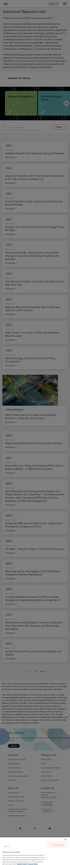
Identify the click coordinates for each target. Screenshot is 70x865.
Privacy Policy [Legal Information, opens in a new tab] (32, 864)
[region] (35, 851)
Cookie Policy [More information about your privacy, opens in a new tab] (22, 864)
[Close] (65, 839)
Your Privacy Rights (57, 845)
